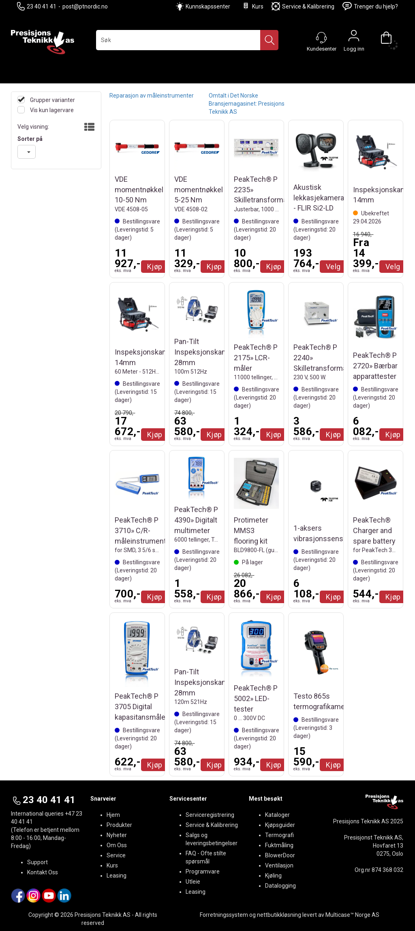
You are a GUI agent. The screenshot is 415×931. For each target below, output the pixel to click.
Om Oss (117, 845)
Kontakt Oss (42, 872)
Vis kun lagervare (51, 110)
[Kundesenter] (321, 37)
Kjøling (273, 875)
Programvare (203, 871)
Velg (333, 266)
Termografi (279, 835)
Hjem (113, 815)
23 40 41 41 (36, 6)
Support (37, 862)
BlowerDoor (280, 855)
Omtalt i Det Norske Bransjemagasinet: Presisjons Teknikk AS (247, 103)
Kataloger (277, 815)
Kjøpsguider (280, 825)
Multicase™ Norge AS (352, 915)
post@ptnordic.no (85, 6)
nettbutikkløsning (279, 915)
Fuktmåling (279, 845)
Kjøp (155, 266)
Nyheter (117, 835)
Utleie (193, 881)
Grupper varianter (52, 100)
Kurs (252, 6)
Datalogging (280, 885)
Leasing (116, 875)
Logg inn (354, 37)
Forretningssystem (224, 915)
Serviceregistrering (210, 815)
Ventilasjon (279, 865)
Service (116, 855)
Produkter (119, 825)
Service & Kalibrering (303, 6)
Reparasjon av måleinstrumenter (151, 95)
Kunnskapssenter (208, 6)
